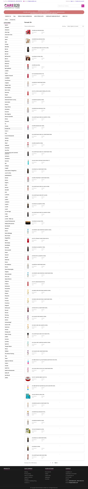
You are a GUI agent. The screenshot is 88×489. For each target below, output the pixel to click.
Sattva (6, 320)
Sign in (72, 1)
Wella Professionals (9, 370)
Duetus (6, 104)
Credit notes (48, 475)
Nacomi (7, 255)
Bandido (7, 46)
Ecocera (7, 111)
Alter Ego (7, 32)
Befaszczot (7, 56)
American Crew (8, 34)
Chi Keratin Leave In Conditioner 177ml (40, 403)
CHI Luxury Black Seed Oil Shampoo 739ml (41, 117)
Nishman (7, 259)
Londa (6, 216)
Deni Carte (7, 90)
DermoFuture (8, 97)
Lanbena (7, 202)
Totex (6, 358)
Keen (6, 185)
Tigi (6, 356)
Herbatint (7, 158)
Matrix (6, 230)
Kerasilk (7, 189)
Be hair (6, 54)
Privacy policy (27, 473)
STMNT (6, 336)
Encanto (7, 121)
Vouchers (47, 479)
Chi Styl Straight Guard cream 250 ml (40, 238)
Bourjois (7, 66)
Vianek (6, 365)
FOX (6, 133)
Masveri (7, 228)
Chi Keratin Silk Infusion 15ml (38, 39)
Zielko (6, 377)
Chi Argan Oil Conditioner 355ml (39, 437)
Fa (5, 123)
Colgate (7, 82)
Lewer (6, 209)
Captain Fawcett (9, 75)
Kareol (6, 177)
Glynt (6, 143)
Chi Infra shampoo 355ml (37, 143)
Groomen (7, 147)
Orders (46, 473)
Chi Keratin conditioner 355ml (38, 82)
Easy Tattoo (8, 107)
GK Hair (6, 140)
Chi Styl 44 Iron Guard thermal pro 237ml (41, 91)
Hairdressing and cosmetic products (11, 153)
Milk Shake (7, 242)
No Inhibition (8, 264)
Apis (6, 42)
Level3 (6, 206)
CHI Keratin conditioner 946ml (38, 264)
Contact (68, 468)
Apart (6, 39)
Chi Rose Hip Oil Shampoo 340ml (39, 255)
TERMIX (6, 351)
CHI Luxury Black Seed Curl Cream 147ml (41, 333)
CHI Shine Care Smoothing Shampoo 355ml (41, 290)
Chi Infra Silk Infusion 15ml (38, 30)
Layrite (6, 204)
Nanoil (6, 257)
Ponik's (6, 298)
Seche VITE (7, 324)
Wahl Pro (7, 368)
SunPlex (7, 341)
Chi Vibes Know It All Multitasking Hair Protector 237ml (44, 359)
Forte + (6, 131)
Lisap (6, 214)
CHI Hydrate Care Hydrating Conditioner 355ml (42, 273)
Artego (6, 44)
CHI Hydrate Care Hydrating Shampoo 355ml (41, 229)
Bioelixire (7, 61)
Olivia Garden (8, 274)
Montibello (7, 245)
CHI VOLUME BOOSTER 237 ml (38, 73)
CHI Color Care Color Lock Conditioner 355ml (42, 368)
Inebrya (7, 165)
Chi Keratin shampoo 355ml (38, 99)
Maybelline (7, 238)
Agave (6, 25)
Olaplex (7, 271)
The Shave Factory (9, 353)
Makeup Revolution (9, 223)
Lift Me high (8, 211)
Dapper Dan (8, 85)
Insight (6, 168)
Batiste (6, 51)
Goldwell (7, 145)
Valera (6, 363)
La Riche (7, 194)
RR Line (7, 317)
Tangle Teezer (8, 346)
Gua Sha (7, 150)
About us (64, 16)
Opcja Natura (8, 279)
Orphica (7, 281)
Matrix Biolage (8, 233)
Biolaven (7, 63)
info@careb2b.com (32, 1)
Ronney (7, 315)
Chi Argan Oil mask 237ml (37, 221)
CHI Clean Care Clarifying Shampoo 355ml (41, 342)
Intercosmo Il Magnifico (10, 170)
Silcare (6, 329)
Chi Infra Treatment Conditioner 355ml (40, 177)
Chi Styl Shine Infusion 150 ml (38, 281)
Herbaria (7, 156)
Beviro (6, 58)
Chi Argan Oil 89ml (36, 446)
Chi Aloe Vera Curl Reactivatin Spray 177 (41, 160)
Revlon (6, 312)
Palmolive (7, 286)
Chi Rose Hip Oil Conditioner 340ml (39, 307)
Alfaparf (7, 27)
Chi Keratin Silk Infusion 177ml (38, 108)
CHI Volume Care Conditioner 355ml (40, 351)
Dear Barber (8, 87)
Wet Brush (7, 375)
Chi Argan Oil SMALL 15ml (37, 56)
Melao (6, 240)
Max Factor (7, 235)
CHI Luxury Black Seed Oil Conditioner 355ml (42, 134)
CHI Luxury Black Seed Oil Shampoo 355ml (41, 212)
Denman (7, 92)
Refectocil (7, 307)
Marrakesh (7, 226)
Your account (49, 468)
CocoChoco (7, 80)
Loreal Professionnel (10, 221)
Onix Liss (7, 276)
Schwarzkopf (8, 322)
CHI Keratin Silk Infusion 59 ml (38, 411)
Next (56, 462)
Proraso (7, 300)
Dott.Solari (7, 102)
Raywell (7, 305)
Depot (6, 94)
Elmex (6, 119)
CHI (42, 33)
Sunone (7, 339)
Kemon (6, 187)
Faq (14, 16)
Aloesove (7, 29)
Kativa (6, 180)
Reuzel (6, 310)
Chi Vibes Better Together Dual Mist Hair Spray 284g (43, 385)
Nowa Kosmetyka (9, 269)
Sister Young (8, 334)
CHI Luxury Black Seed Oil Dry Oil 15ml (40, 47)
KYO (6, 192)
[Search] (71, 5)
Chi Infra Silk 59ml (36, 65)
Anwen (6, 37)
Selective (7, 327)
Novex (6, 267)
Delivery (26, 471)
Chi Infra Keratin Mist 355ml (38, 125)
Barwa (6, 49)
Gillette (6, 138)
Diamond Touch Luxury (10, 99)
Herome (7, 161)
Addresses (47, 477)
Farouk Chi (7, 128)
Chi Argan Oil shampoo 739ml (38, 247)
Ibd (5, 163)
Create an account (79, 1)
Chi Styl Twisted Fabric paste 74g (39, 377)
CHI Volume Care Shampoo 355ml (39, 316)
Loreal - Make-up (9, 218)
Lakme (6, 199)
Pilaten (6, 293)
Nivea (6, 262)
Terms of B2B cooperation (25, 16)
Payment (26, 479)
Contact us (26, 482)
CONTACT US (8, 16)
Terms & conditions (28, 475)
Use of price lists (38, 16)
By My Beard (8, 68)
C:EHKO (6, 70)
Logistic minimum (28, 477)
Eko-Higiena (8, 114)
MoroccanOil (8, 250)
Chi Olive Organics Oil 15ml (38, 429)
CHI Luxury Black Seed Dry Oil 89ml (39, 195)
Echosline (7, 109)
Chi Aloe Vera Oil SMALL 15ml (38, 394)
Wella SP (7, 372)
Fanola (6, 126)
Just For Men (8, 173)
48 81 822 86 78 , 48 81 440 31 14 (15, 1)
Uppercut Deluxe (9, 360)
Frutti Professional (9, 135)
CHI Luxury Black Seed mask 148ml (39, 455)
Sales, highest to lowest (76, 26)
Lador (6, 197)
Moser (6, 252)
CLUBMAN (7, 78)
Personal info (48, 471)
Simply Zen (7, 332)
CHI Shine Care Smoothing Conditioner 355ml (42, 299)
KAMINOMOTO (8, 175)
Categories (7, 22)
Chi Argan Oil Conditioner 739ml (39, 169)
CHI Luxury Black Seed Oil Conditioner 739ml (42, 151)
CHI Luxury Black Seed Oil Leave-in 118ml (40, 186)
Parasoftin (7, 288)
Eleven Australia (9, 116)
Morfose (7, 247)
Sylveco (7, 344)
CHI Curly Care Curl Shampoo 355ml (40, 325)
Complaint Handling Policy (53, 16)
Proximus (7, 303)
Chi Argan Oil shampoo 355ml (38, 203)
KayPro (6, 182)
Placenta (7, 295)
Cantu (6, 73)
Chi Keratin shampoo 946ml (38, 420)
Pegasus (7, 291)
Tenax (6, 348)
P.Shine (6, 283)
